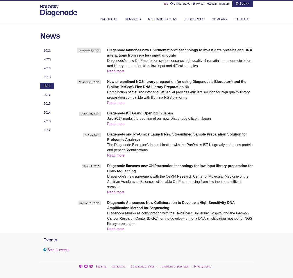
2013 (47, 121)
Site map (101, 266)
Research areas (162, 19)
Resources (194, 19)
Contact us (118, 266)
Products (109, 19)
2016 (47, 94)
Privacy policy (202, 266)
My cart (199, 3)
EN (166, 3)
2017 (47, 85)
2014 (47, 112)
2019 (47, 68)
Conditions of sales (142, 266)
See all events (58, 250)
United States (180, 3)
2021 (47, 50)
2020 (47, 59)
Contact (242, 19)
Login (212, 3)
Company (219, 19)
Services (133, 19)
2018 (47, 77)
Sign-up (224, 3)
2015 (47, 103)
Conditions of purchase (174, 266)
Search (242, 3)
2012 (47, 130)
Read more (116, 71)
